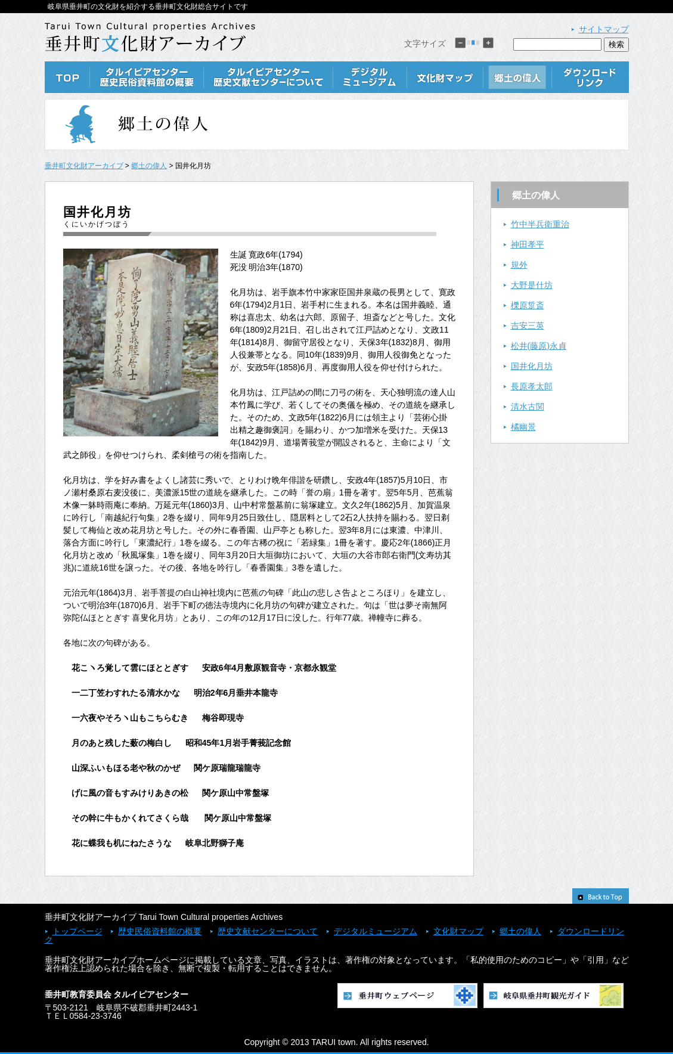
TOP (67, 77)
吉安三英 (527, 325)
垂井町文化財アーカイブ (84, 166)
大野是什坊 (532, 285)
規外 (519, 264)
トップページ (77, 931)
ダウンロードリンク (590, 77)
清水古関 (527, 406)
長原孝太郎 (532, 386)
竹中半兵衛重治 (540, 224)
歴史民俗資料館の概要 (147, 77)
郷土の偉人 (517, 77)
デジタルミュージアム (370, 77)
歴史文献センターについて (268, 77)
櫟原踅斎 (527, 305)
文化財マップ (445, 77)
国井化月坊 (532, 366)
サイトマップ (604, 29)
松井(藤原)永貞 (538, 346)
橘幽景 (523, 427)
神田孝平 (527, 244)
